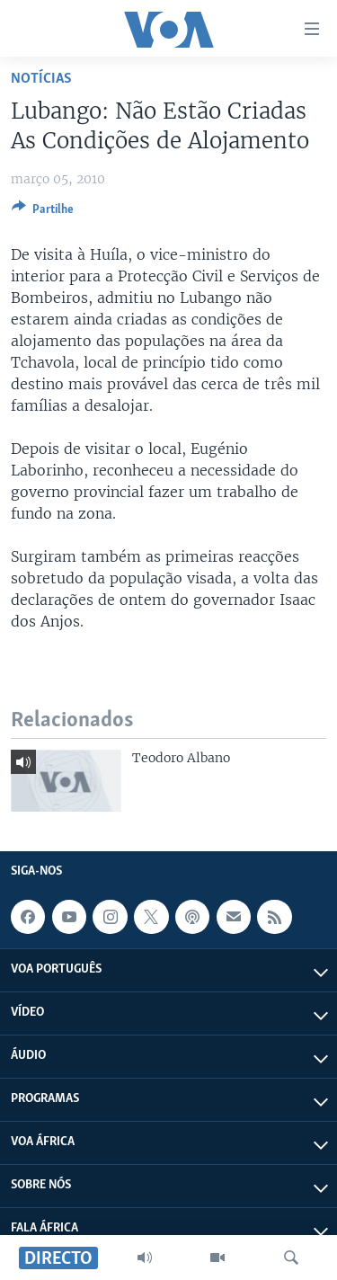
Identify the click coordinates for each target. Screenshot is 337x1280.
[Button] (43, 212)
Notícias (41, 78)
